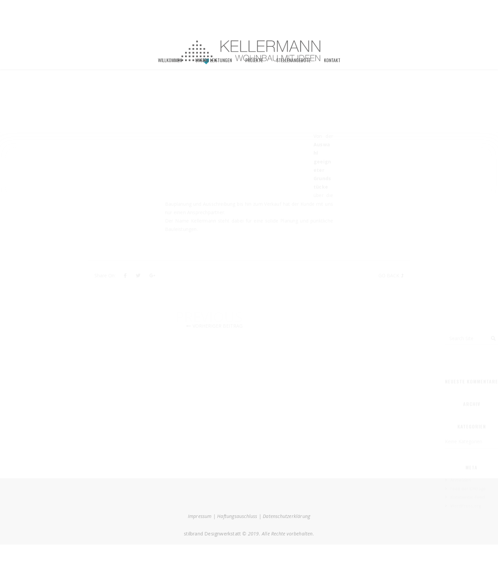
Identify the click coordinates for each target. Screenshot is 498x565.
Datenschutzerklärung (286, 519)
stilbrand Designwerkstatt (212, 536)
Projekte (254, 62)
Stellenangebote (293, 62)
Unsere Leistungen (213, 62)
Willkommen (170, 62)
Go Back (388, 282)
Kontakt (332, 62)
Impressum (200, 519)
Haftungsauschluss (237, 519)
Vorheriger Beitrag (218, 332)
